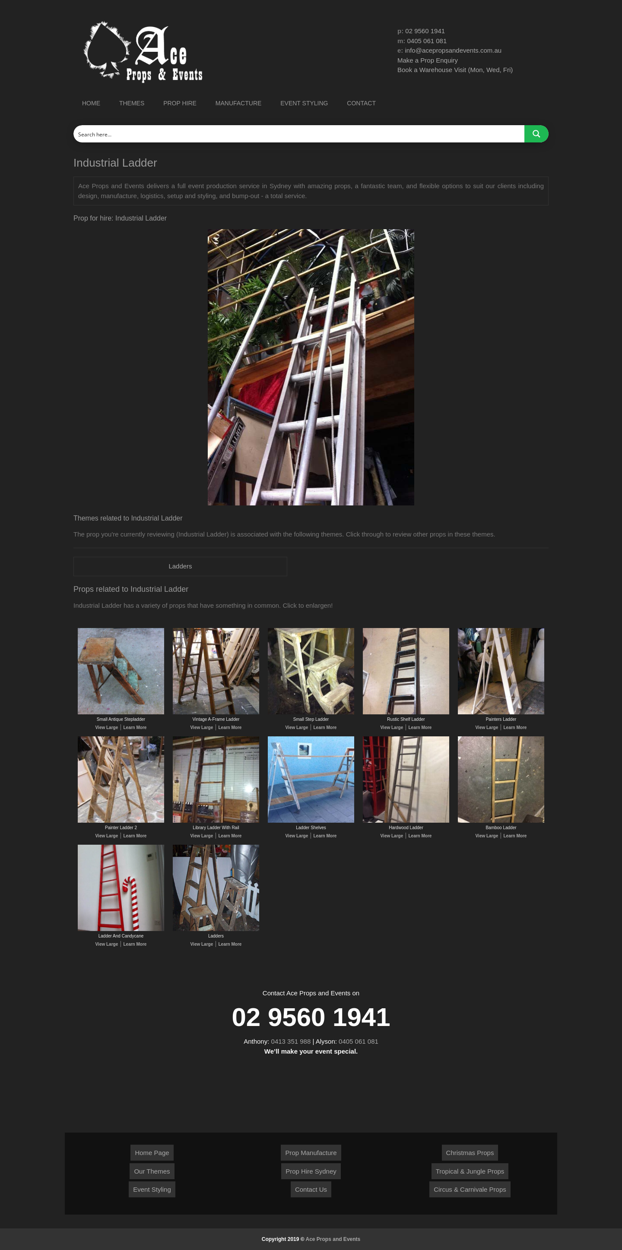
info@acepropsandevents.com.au (453, 50)
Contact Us (311, 1189)
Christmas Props (470, 1152)
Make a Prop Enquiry (427, 60)
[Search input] (299, 134)
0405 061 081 (427, 40)
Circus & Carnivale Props (470, 1189)
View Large (106, 727)
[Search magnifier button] (536, 133)
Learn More (134, 727)
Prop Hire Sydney (311, 1171)
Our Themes (152, 1171)
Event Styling (152, 1189)
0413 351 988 (291, 1041)
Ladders (180, 566)
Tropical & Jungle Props (470, 1171)
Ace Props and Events (333, 1239)
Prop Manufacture (310, 1152)
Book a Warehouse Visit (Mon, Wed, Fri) (455, 69)
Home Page (152, 1152)
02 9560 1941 (425, 31)
